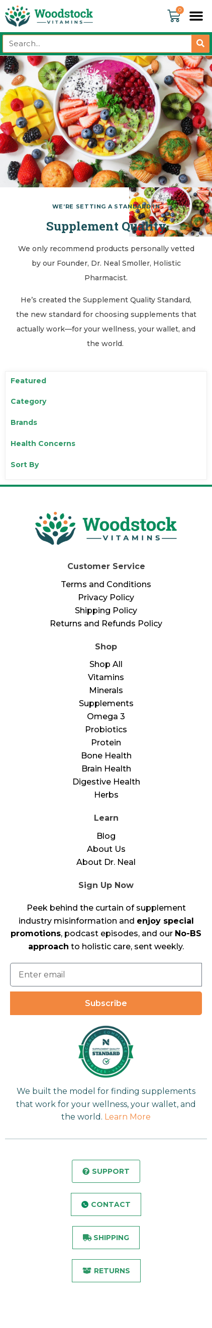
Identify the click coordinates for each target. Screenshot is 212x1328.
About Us (106, 849)
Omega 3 (106, 716)
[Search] (200, 44)
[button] (196, 16)
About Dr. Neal (106, 862)
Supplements (106, 703)
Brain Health (106, 768)
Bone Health (106, 755)
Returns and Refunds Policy (106, 623)
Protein (106, 742)
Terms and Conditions (106, 584)
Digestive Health (106, 782)
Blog (106, 836)
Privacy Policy (106, 597)
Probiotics (106, 729)
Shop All (106, 664)
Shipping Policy (106, 610)
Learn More (127, 1117)
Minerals (106, 690)
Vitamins (106, 677)
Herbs (106, 795)
